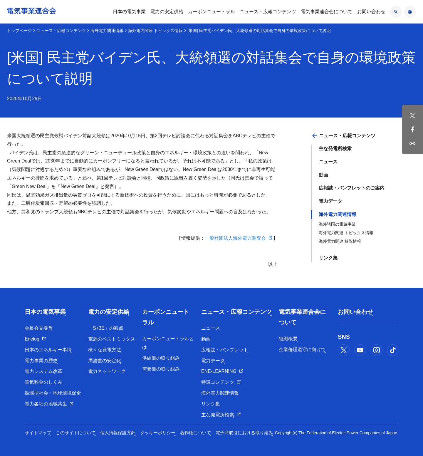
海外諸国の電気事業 (337, 224)
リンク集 (328, 257)
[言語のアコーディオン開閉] (410, 12)
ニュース (328, 161)
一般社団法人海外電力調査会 (235, 238)
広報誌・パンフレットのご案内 (352, 187)
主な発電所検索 (335, 148)
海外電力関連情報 (106, 30)
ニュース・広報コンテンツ (61, 30)
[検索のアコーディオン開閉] (396, 12)
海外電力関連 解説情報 (340, 241)
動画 (323, 174)
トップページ (19, 30)
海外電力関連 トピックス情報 (155, 30)
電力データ (330, 201)
